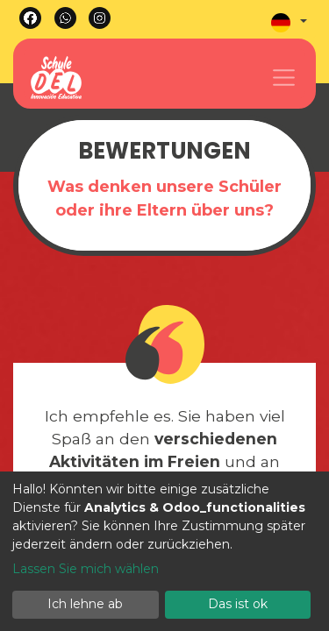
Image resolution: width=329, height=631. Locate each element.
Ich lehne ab (85, 604)
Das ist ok (238, 604)
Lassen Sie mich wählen (85, 569)
